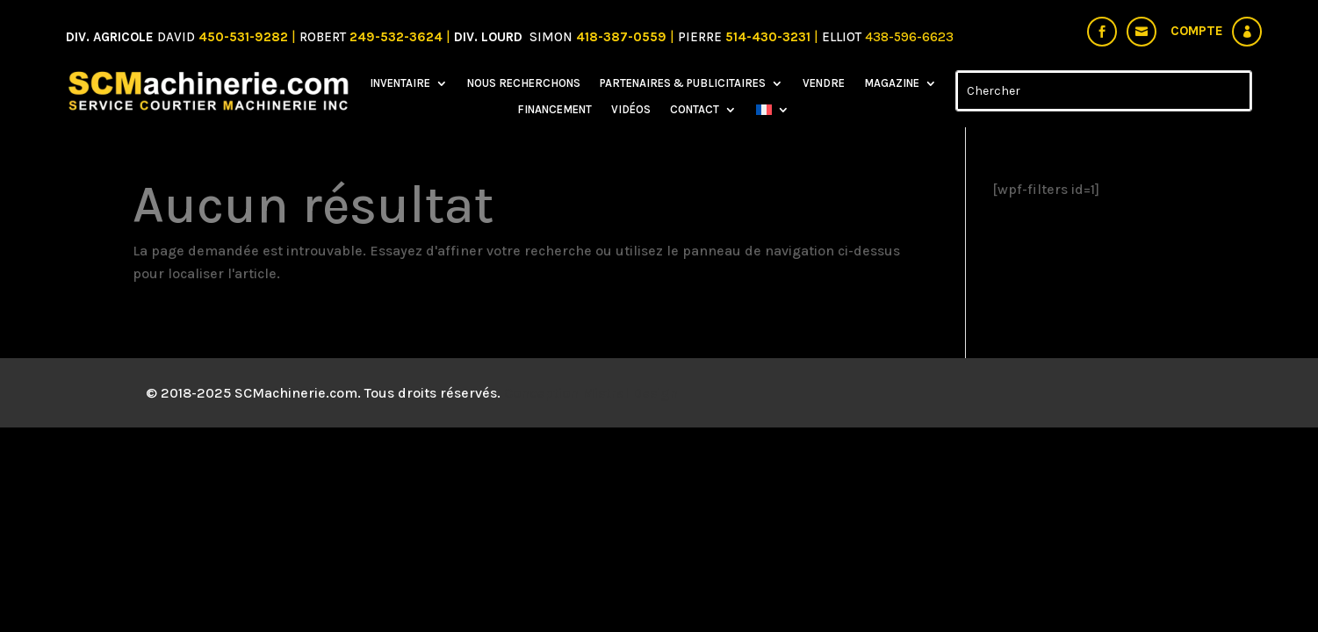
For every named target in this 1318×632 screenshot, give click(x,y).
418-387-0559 (623, 37)
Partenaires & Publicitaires (683, 83)
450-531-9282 (243, 37)
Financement (554, 110)
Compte (1196, 31)
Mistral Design (630, 392)
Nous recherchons (523, 83)
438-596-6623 (909, 37)
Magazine (891, 83)
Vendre (824, 83)
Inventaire (400, 83)
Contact (694, 110)
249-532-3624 (396, 37)
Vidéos (631, 110)
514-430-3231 (769, 37)
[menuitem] (772, 113)
